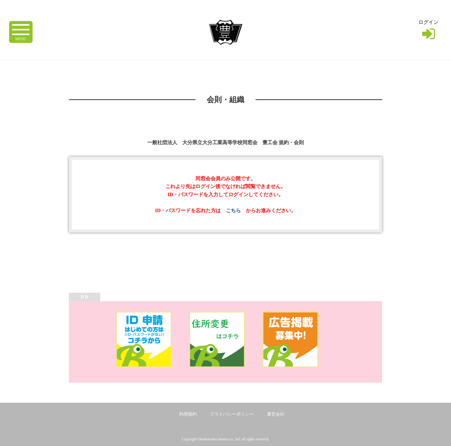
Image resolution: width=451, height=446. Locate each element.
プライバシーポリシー (232, 414)
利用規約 (188, 414)
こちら (233, 210)
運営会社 (275, 414)
